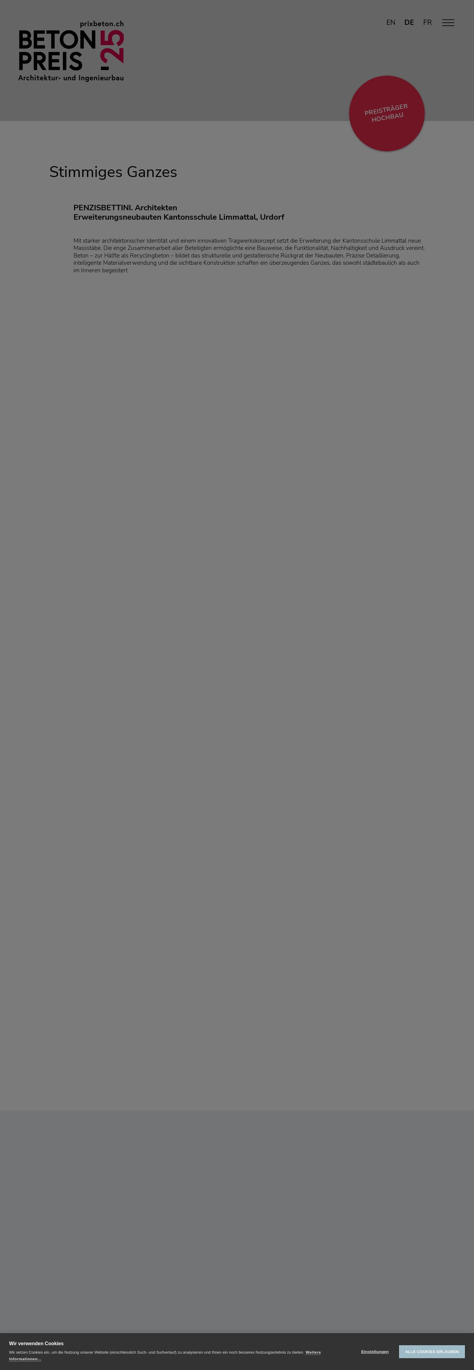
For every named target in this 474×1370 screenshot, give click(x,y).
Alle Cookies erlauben (432, 1351)
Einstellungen (375, 1351)
